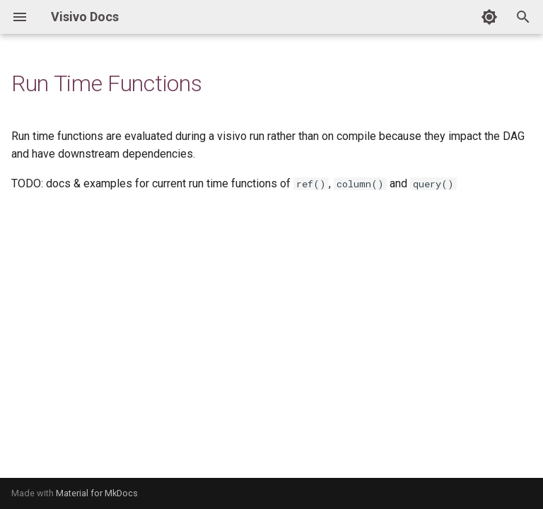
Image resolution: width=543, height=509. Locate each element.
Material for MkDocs (97, 493)
